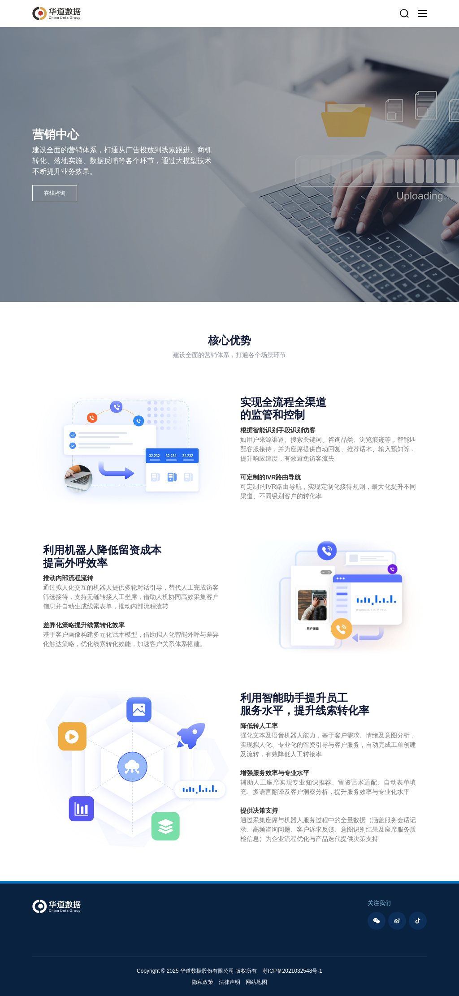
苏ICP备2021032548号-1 (292, 971)
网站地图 (256, 982)
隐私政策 (202, 982)
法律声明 (229, 982)
